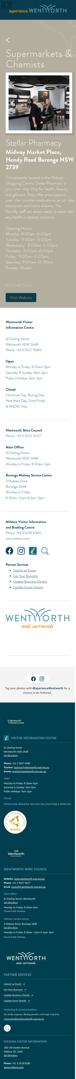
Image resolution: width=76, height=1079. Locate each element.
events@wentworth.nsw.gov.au (29, 771)
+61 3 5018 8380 (21, 1063)
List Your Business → (15, 989)
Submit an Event (24, 570)
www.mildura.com (18, 538)
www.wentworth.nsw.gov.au (29, 878)
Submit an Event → (14, 984)
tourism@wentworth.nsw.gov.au (31, 767)
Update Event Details (28, 587)
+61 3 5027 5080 (21, 763)
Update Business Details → (18, 995)
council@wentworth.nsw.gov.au (28, 887)
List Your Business (25, 575)
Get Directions (11, 755)
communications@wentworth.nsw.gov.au (24, 1018)
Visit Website (21, 297)
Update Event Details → (17, 1000)
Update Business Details (30, 581)
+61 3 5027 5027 (21, 883)
